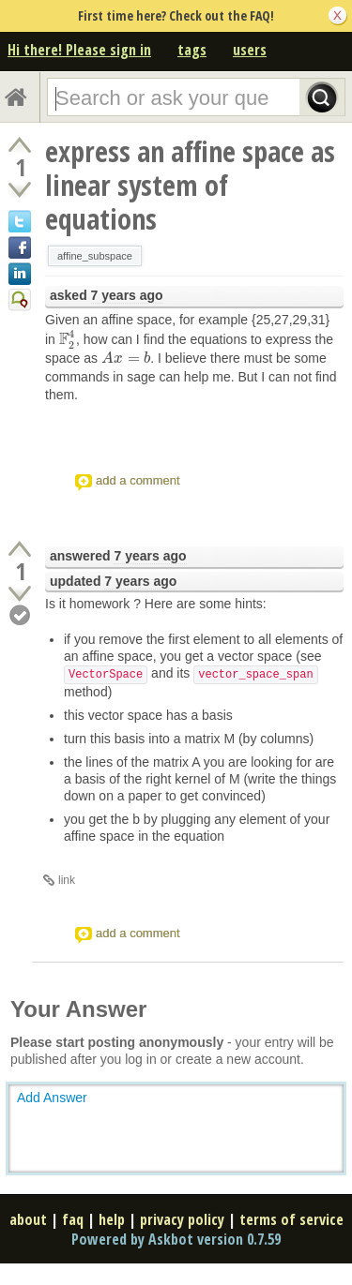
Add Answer (52, 1097)
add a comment (138, 480)
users (250, 49)
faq (73, 1219)
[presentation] (67, 339)
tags (192, 49)
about (28, 1219)
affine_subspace (94, 255)
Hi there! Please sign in (79, 49)
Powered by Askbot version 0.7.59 (176, 1239)
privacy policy (182, 1219)
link (66, 880)
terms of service (291, 1219)
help (112, 1219)
